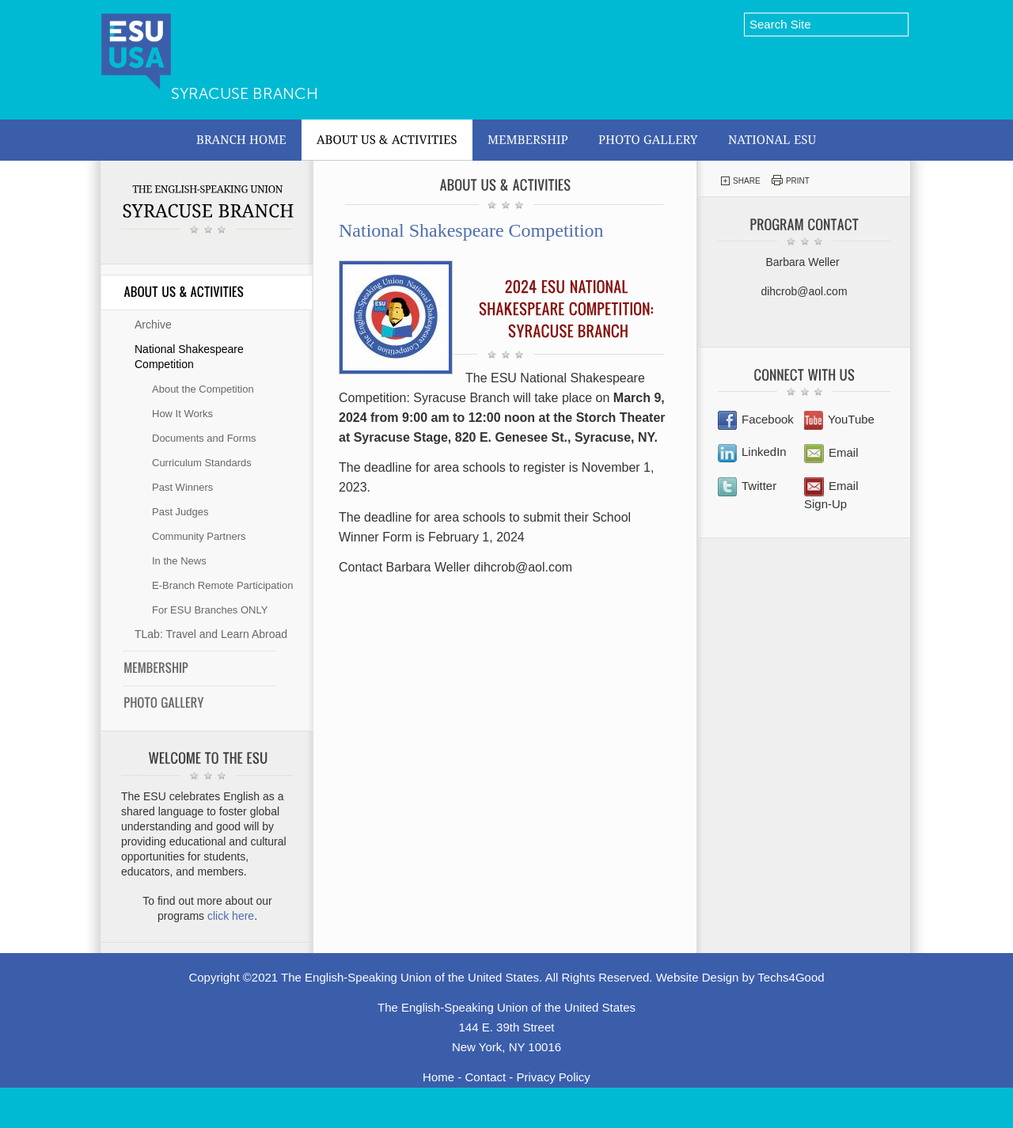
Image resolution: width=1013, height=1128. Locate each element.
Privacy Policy (553, 1077)
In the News (179, 561)
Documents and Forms (204, 438)
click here (230, 916)
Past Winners (182, 487)
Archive (153, 324)
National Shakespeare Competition (189, 356)
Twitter (747, 485)
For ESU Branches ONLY (209, 610)
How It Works (182, 414)
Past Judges (180, 512)
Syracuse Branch (244, 93)
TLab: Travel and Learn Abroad (211, 634)
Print (791, 180)
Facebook (756, 419)
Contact (485, 1077)
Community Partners (198, 536)
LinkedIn (752, 451)
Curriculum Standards (202, 463)
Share (740, 181)
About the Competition (203, 389)
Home (438, 1077)
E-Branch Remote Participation (222, 585)
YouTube (839, 419)
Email (831, 452)
